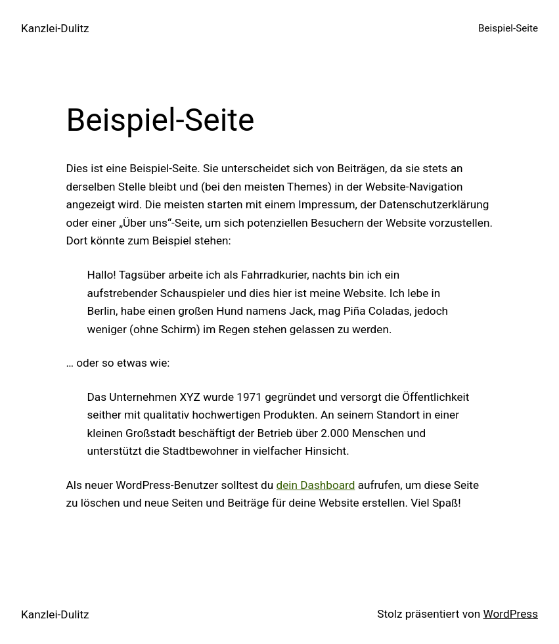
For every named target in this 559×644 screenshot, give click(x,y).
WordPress (510, 613)
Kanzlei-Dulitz (55, 28)
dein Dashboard (316, 485)
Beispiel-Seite (508, 28)
